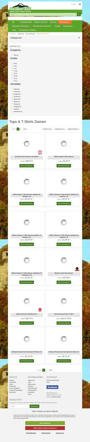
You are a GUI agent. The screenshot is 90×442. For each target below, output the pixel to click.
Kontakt (11, 380)
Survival (53, 22)
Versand (30, 386)
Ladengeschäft (26, 22)
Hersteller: (15, 84)
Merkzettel (12, 386)
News (29, 394)
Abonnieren (34, 406)
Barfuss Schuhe (41, 22)
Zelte (14, 30)
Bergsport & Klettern (21, 26)
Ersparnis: (15, 50)
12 (74, 129)
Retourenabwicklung (53, 380)
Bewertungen (57, 397)
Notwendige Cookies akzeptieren (45, 428)
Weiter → (25, 129)
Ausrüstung (67, 26)
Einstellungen (31, 433)
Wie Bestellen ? (33, 390)
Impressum (31, 380)
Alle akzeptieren (45, 423)
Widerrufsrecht (32, 388)
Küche (57, 26)
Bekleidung (65, 22)
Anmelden (74, 4)
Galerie (47, 129)
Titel (60, 129)
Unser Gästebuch (14, 388)
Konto (11, 384)
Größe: (14, 58)
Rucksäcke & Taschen (42, 26)
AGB (29, 382)
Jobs (48, 382)
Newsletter (31, 392)
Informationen (27, 166)
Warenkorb (12, 382)
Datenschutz (32, 384)
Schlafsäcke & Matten (27, 30)
